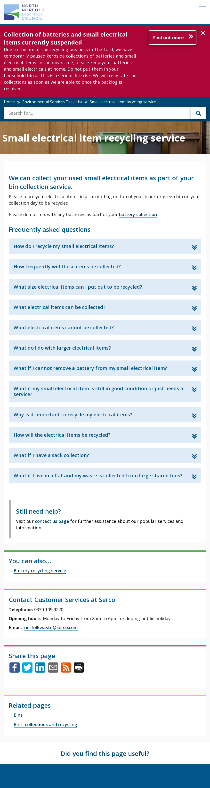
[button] (203, 33)
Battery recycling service (40, 570)
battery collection (138, 214)
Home (9, 102)
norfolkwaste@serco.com (51, 627)
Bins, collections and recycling (45, 724)
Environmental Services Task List (52, 102)
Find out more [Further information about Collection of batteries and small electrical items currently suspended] (168, 37)
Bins (18, 715)
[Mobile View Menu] (202, 10)
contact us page (52, 521)
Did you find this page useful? (105, 753)
